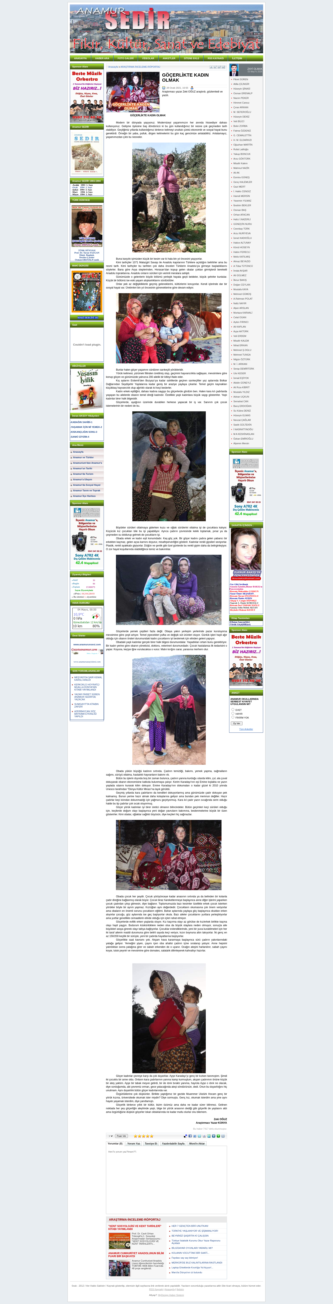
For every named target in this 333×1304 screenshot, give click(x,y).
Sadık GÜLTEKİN (242, 424)
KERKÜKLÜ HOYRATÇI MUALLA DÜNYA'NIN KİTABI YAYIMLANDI (86, 687)
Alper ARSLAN (241, 308)
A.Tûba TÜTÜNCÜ (243, 266)
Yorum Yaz (133, 1143)
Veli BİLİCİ (238, 121)
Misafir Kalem (240, 163)
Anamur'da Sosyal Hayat (86, 485)
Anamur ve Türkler (83, 457)
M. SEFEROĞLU (242, 112)
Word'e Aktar (197, 1143)
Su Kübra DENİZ (242, 410)
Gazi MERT (239, 186)
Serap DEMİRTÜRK (243, 368)
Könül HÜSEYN (241, 247)
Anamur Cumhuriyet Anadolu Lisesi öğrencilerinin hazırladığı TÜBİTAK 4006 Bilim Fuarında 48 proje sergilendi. (148, 1264)
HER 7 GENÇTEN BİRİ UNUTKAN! (190, 1226)
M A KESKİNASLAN (243, 434)
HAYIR (239, 714)
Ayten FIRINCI (240, 322)
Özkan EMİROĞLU (243, 438)
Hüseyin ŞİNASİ (241, 88)
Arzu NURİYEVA (242, 233)
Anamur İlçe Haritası (84, 496)
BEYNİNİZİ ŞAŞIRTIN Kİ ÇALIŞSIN (190, 1235)
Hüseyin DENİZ (241, 116)
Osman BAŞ (239, 210)
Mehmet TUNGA (242, 354)
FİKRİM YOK (242, 717)
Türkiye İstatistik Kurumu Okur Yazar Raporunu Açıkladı (196, 1241)
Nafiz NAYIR (239, 303)
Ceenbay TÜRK (241, 228)
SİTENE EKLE (191, 58)
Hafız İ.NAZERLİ (242, 219)
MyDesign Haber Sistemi (171, 1295)
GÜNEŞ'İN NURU (242, 224)
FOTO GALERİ (126, 58)
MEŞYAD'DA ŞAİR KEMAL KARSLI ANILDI (88, 678)
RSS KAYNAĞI (216, 58)
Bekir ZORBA (240, 126)
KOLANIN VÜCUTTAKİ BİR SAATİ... (190, 1253)
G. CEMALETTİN (242, 135)
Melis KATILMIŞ (241, 256)
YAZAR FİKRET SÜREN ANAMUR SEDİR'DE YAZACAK (87, 697)
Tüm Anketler (246, 729)
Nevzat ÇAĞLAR (242, 420)
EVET (239, 710)
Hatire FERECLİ (241, 252)
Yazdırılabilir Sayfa (173, 1143)
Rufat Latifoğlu (240, 149)
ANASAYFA (80, 58)
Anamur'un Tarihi (82, 468)
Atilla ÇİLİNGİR (241, 84)
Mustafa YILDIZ (241, 392)
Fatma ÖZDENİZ (242, 130)
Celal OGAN (239, 317)
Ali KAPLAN (239, 326)
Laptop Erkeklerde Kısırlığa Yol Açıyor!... (192, 1267)
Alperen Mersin (241, 443)
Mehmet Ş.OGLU (242, 350)
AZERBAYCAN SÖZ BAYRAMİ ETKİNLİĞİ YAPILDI (85, 714)
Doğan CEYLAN (241, 284)
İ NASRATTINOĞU (243, 429)
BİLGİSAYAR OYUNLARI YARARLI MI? (192, 1248)
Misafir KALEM (241, 340)
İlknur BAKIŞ (240, 280)
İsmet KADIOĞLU (242, 238)
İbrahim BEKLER (242, 205)
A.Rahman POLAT (243, 298)
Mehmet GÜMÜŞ (242, 294)
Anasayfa (78, 452)
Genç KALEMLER (242, 182)
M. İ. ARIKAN (240, 364)
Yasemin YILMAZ (242, 200)
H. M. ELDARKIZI (242, 140)
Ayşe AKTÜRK (240, 331)
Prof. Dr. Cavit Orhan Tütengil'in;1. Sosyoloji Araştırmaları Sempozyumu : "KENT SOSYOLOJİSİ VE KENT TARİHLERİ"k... (146, 1238)
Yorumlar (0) (115, 1143)
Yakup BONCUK (242, 154)
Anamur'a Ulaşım (82, 479)
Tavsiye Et (151, 1143)
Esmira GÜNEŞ (241, 177)
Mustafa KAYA (240, 289)
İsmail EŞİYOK (241, 378)
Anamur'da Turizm (83, 474)
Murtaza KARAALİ (242, 312)
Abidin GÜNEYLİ (242, 382)
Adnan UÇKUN (241, 396)
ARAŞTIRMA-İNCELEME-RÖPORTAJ (140, 67)
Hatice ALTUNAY (242, 242)
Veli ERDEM (239, 336)
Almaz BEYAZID (241, 261)
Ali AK (236, 172)
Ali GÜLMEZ (239, 275)
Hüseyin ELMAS (241, 415)
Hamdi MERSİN (241, 196)
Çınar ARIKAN (240, 107)
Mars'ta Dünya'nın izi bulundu (187, 1272)
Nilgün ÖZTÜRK (241, 359)
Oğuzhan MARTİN (243, 144)
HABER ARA (102, 58)
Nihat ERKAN (240, 345)
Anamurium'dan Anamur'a (87, 463)
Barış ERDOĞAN (242, 406)
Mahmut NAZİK (241, 168)
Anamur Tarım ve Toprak (86, 490)
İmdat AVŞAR (240, 270)
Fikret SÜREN (240, 79)
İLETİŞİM (237, 58)
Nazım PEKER (241, 98)
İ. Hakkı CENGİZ (242, 191)
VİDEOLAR (148, 58)
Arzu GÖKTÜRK (241, 158)
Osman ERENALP (243, 93)
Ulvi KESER (239, 373)
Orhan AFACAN (241, 214)
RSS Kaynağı (156, 1289)
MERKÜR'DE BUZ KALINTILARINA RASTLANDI (197, 1262)
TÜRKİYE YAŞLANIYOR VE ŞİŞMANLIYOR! (195, 1231)
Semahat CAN (240, 401)
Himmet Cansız (241, 102)
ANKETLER (169, 58)
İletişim (180, 1289)
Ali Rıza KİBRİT (241, 387)
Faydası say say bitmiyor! (185, 1257)
